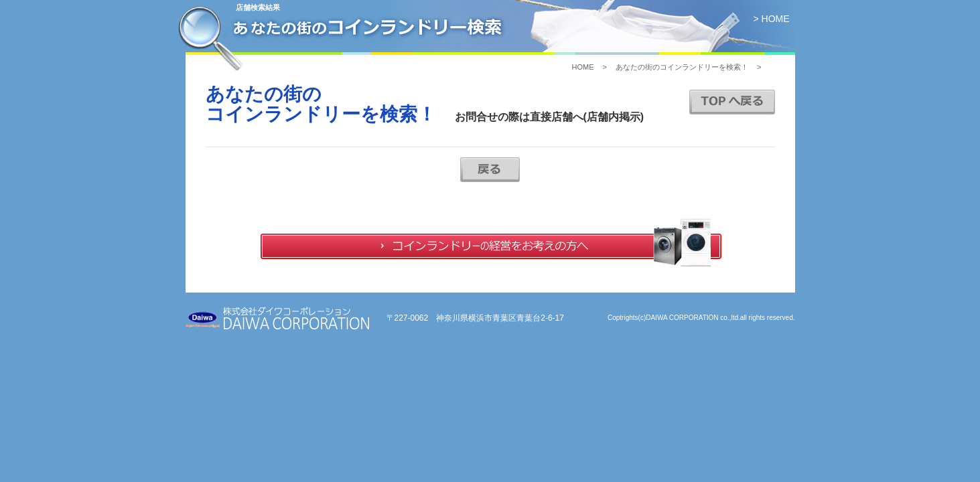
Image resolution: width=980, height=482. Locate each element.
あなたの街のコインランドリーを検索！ (682, 67)
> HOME (771, 18)
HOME (582, 67)
